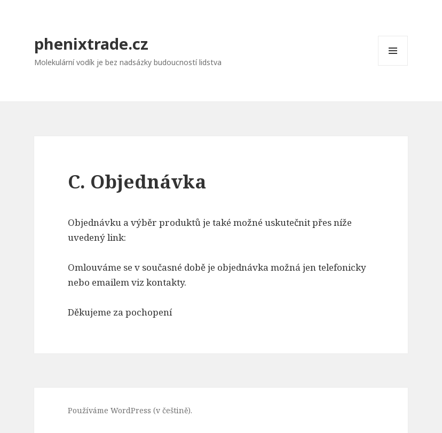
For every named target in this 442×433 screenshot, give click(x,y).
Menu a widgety (393, 65)
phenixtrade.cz (91, 43)
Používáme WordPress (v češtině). (130, 410)
